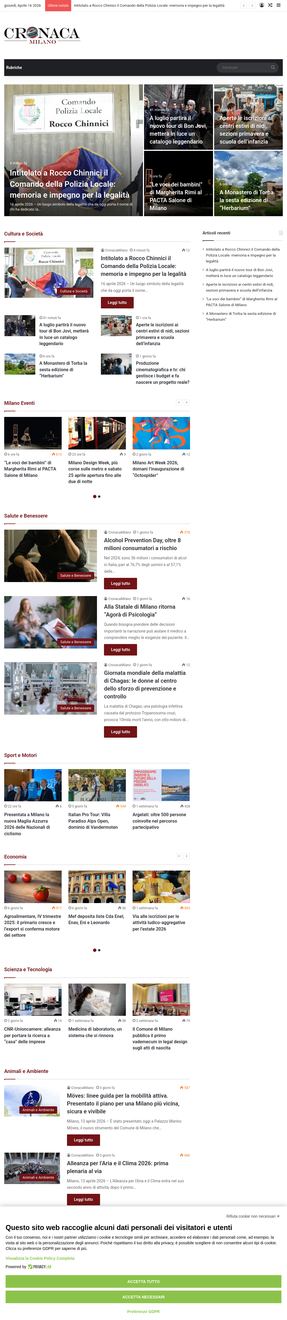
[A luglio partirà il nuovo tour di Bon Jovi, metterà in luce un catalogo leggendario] (19, 325)
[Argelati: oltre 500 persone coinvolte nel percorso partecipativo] (161, 785)
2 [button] (99, 496)
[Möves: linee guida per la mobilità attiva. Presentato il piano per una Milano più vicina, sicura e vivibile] (32, 1100)
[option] (143, 150)
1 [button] (94, 496)
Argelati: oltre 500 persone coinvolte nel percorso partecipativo (159, 821)
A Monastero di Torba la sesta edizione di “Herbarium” (247, 200)
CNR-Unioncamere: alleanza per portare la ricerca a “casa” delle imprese (32, 1035)
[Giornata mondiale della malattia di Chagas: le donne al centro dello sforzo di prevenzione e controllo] (50, 688)
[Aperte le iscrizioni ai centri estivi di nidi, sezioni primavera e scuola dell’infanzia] (116, 325)
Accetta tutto (143, 1281)
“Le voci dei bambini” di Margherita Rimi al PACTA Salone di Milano (30, 469)
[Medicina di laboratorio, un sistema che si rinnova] (97, 1000)
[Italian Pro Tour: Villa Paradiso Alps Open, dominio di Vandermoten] (97, 785)
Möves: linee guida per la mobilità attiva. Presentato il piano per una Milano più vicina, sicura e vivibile (123, 1103)
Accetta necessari (143, 1297)
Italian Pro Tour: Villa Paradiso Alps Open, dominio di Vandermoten (93, 821)
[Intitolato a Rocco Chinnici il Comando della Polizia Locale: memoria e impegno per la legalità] (73, 150)
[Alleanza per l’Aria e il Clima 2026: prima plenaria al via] (32, 1168)
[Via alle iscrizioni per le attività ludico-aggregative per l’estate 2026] (161, 887)
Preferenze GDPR (143, 1311)
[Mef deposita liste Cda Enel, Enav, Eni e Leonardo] (97, 887)
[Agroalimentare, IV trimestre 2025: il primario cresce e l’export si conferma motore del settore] (33, 887)
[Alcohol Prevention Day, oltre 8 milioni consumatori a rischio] (50, 556)
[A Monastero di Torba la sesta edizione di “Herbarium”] (248, 183)
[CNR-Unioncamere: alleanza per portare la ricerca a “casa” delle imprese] (33, 1000)
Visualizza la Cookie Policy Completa (40, 1258)
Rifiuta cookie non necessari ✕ (253, 1216)
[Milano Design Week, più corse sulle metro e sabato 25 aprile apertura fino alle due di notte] (97, 433)
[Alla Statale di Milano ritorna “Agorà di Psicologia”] (50, 622)
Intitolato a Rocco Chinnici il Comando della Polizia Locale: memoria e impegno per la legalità (149, 5)
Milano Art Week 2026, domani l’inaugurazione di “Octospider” (158, 469)
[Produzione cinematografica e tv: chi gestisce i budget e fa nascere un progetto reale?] (116, 364)
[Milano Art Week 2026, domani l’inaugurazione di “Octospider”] (161, 433)
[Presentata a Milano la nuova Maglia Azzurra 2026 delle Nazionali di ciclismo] (33, 785)
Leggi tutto (117, 302)
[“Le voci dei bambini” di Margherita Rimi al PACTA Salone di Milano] (33, 433)
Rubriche (14, 67)
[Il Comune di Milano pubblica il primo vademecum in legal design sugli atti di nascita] (161, 1000)
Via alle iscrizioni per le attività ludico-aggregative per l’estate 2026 (159, 923)
